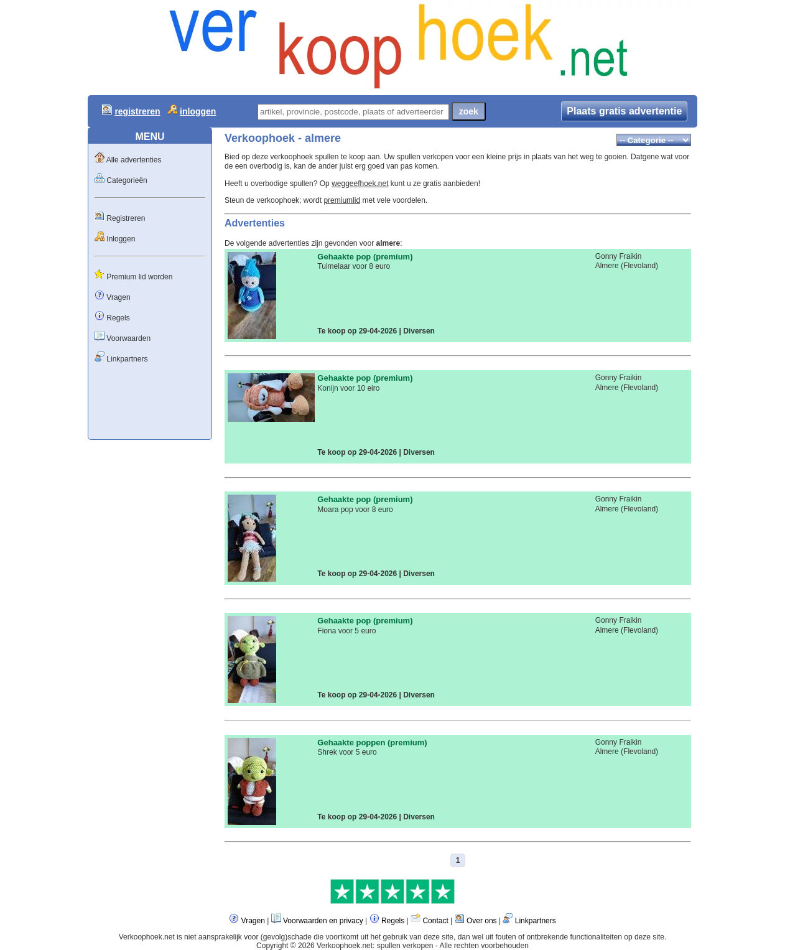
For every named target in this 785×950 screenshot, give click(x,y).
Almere (607, 265)
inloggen (198, 111)
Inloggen (120, 239)
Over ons (482, 920)
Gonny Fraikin (618, 256)
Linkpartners (126, 359)
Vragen (118, 297)
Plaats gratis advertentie (624, 111)
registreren (137, 111)
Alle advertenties (134, 160)
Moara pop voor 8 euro (354, 509)
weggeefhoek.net (360, 183)
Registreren (125, 218)
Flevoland (639, 265)
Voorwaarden (128, 338)
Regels (117, 318)
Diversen (419, 331)
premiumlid (341, 200)
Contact (435, 920)
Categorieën (126, 180)
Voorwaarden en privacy (323, 920)
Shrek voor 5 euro (346, 752)
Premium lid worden (139, 276)
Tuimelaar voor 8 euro (353, 266)
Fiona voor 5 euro (346, 630)
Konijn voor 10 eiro (348, 388)
